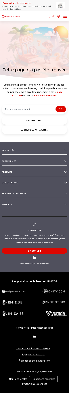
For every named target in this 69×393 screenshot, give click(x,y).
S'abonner (34, 250)
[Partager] (53, 16)
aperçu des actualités (45, 95)
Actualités (8, 150)
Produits (7, 172)
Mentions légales (18, 378)
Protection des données (34, 383)
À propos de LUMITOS (33, 354)
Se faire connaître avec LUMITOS (33, 348)
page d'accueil (34, 120)
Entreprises (9, 161)
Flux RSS (7, 204)
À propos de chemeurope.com (34, 360)
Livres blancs (10, 183)
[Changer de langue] (58, 16)
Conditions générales (44, 378)
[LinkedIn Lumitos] (34, 336)
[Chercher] (48, 16)
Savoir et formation (14, 193)
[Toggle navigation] (65, 17)
